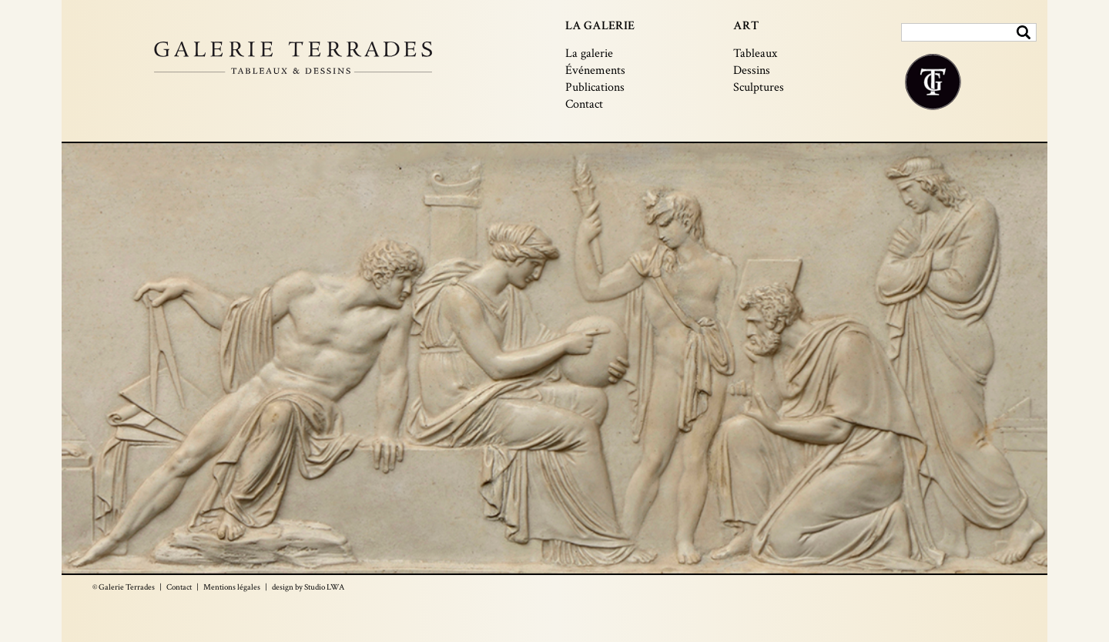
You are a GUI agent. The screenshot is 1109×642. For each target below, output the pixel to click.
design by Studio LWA (308, 587)
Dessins (751, 70)
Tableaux (755, 53)
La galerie (589, 53)
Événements (595, 70)
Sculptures (758, 87)
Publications (595, 87)
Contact (584, 104)
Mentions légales (231, 587)
